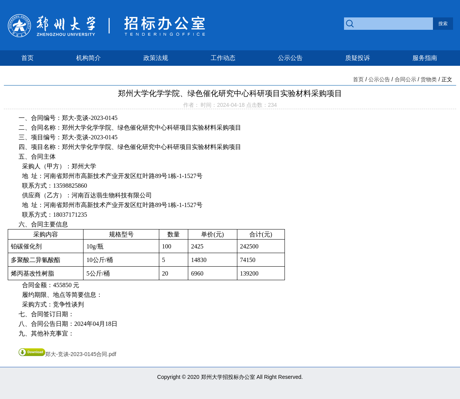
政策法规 (155, 58)
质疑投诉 (357, 58)
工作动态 (223, 58)
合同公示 (405, 79)
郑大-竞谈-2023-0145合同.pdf (67, 354)
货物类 (429, 79)
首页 (27, 58)
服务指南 (424, 58)
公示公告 (290, 58)
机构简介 (88, 58)
